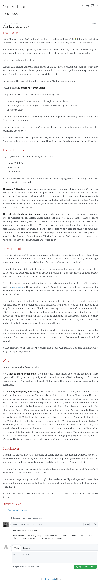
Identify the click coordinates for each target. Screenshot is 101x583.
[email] (83, 5)
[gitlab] (87, 5)
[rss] (96, 5)
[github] (92, 5)
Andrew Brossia (49, 579)
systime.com (18, 287)
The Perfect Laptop (17, 510)
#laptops (94, 23)
